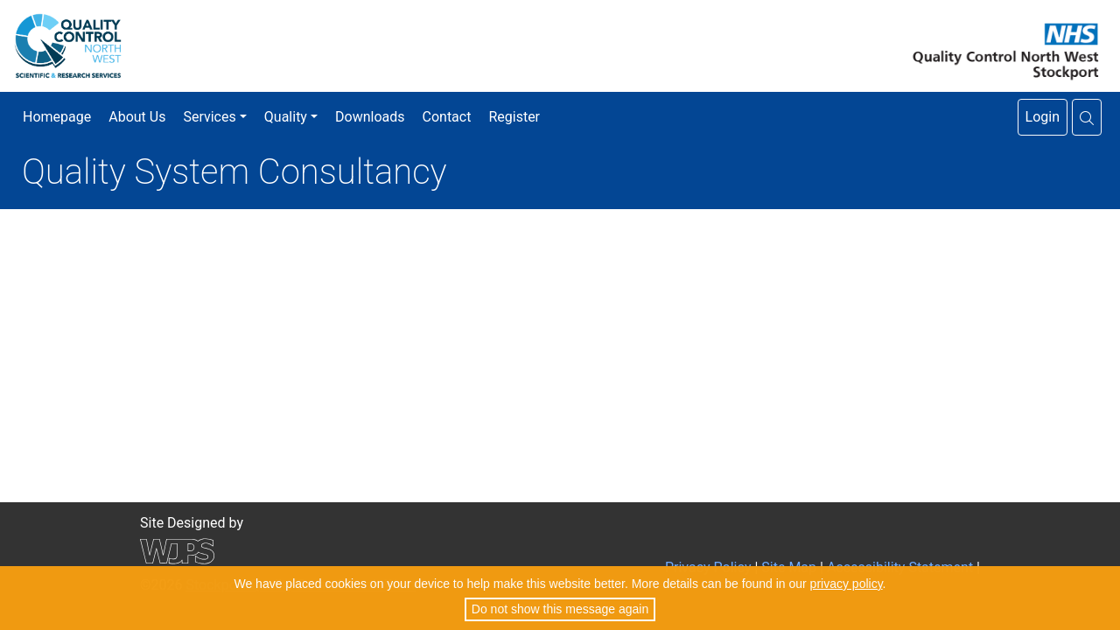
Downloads (369, 116)
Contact (447, 116)
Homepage (57, 116)
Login (1043, 116)
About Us (136, 116)
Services (209, 116)
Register (514, 116)
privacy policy (846, 584)
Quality (285, 116)
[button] (1087, 117)
